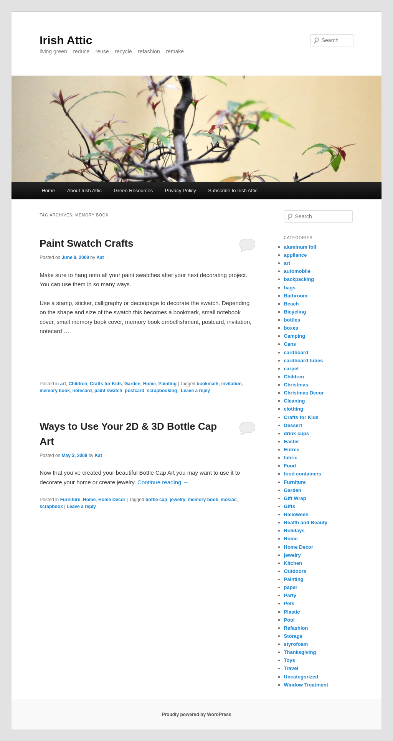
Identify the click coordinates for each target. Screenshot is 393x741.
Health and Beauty (305, 522)
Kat (100, 257)
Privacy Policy (180, 190)
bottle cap (156, 499)
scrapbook (51, 506)
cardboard (296, 352)
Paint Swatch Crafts (86, 243)
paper (290, 587)
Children (78, 383)
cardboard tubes (303, 360)
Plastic (292, 612)
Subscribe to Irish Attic (233, 190)
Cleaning (294, 401)
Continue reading (162, 482)
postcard (134, 390)
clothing (294, 409)
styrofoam (296, 644)
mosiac (228, 499)
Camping (294, 336)
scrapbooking (162, 390)
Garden (132, 383)
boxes (291, 328)
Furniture (70, 499)
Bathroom (295, 296)
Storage (293, 636)
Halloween (296, 514)
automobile (297, 271)
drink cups (296, 433)
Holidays (294, 530)
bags (290, 287)
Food (290, 466)
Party (290, 595)
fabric (290, 457)
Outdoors (295, 571)
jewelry (177, 499)
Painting (168, 383)
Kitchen (293, 563)
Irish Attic (66, 40)
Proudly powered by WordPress (196, 714)
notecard (82, 390)
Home (48, 190)
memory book (55, 390)
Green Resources (133, 190)
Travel (291, 668)
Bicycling (295, 312)
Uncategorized (301, 677)
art (63, 383)
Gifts (290, 506)
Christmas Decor (304, 393)
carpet (291, 368)
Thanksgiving (300, 652)
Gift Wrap (295, 498)
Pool (289, 620)
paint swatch (108, 390)
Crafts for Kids (106, 383)
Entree (291, 449)
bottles (292, 320)
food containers (303, 474)
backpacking (299, 279)
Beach (291, 304)
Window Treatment (306, 685)
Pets (289, 603)
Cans (290, 344)
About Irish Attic (84, 190)
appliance (295, 255)
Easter (291, 441)
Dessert (293, 425)
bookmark (207, 383)
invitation (231, 383)
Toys (289, 660)
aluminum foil (300, 247)
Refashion (296, 628)
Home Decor (111, 499)
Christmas (296, 385)
